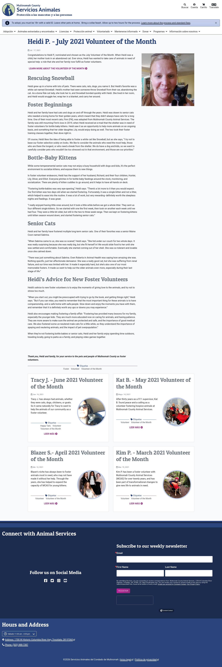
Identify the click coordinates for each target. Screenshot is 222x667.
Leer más (49, 434)
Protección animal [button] (83, 31)
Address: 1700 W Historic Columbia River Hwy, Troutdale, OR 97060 (40, 639)
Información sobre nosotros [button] (183, 31)
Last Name (171, 567)
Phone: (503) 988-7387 (16, 644)
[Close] (216, 22)
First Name (122, 567)
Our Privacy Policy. (193, 584)
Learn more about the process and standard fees (165, 22)
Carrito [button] (203, 7)
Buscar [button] (185, 7)
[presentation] (135, 600)
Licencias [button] (64, 31)
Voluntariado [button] (103, 31)
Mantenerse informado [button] (126, 31)
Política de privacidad (147, 659)
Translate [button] (214, 7)
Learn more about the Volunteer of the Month (56, 68)
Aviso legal (126, 659)
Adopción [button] (8, 31)
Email (120, 553)
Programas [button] (159, 31)
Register (123, 591)
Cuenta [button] (194, 7)
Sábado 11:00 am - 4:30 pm (18, 634)
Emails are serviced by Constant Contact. (172, 584)
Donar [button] (146, 31)
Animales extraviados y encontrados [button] (36, 31)
